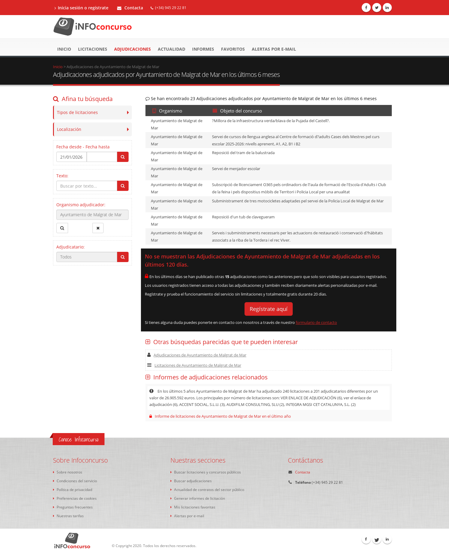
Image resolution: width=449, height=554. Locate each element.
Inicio (64, 49)
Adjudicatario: (70, 247)
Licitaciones (92, 49)
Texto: (62, 176)
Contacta (130, 8)
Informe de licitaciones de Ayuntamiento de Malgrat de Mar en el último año (220, 416)
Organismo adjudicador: (80, 204)
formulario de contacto (316, 322)
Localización (69, 129)
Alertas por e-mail (274, 49)
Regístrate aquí (269, 308)
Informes (203, 49)
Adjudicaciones (132, 49)
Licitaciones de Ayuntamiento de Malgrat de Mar (194, 365)
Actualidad (171, 49)
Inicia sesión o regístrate (81, 8)
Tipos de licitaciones (77, 112)
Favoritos (233, 49)
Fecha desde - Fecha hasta (83, 147)
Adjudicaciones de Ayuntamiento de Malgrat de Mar (196, 355)
